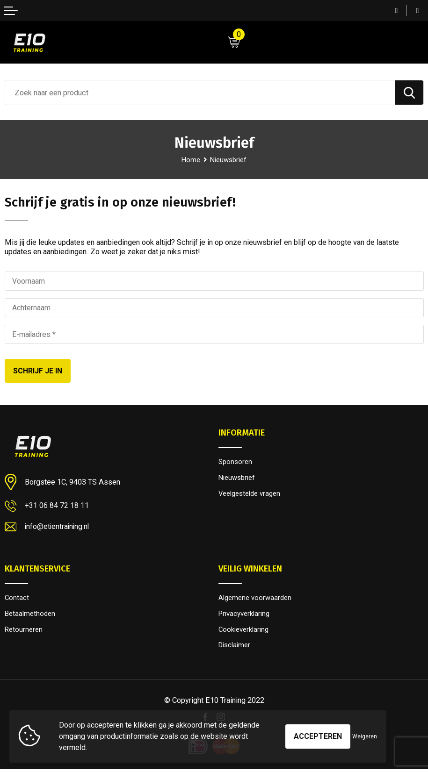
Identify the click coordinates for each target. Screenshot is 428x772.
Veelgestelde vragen (251, 495)
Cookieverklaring (245, 631)
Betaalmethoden (31, 615)
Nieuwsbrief (237, 478)
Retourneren (24, 631)
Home (189, 160)
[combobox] (200, 92)
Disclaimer (235, 647)
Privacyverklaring (245, 615)
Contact (17, 598)
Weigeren (364, 736)
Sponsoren (235, 462)
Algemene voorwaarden (256, 598)
